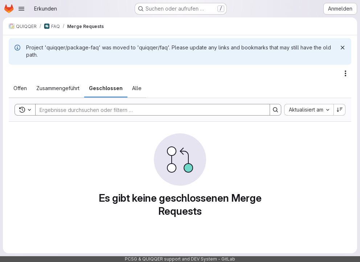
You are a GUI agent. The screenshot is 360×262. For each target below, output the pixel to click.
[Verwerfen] (342, 47)
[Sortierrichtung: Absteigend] (339, 110)
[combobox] (309, 110)
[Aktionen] (345, 73)
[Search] (149, 109)
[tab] (20, 88)
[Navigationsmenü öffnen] (21, 9)
